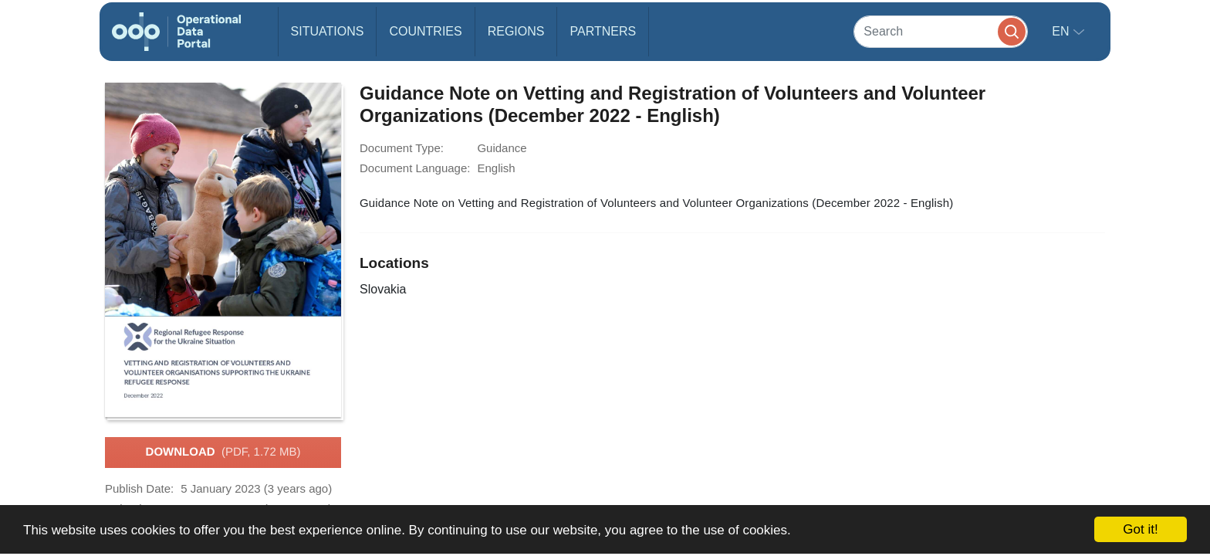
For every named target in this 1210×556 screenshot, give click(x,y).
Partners (603, 31)
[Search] (940, 31)
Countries (425, 31)
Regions (516, 31)
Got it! (1140, 529)
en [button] (1062, 31)
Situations (327, 31)
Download (223, 452)
